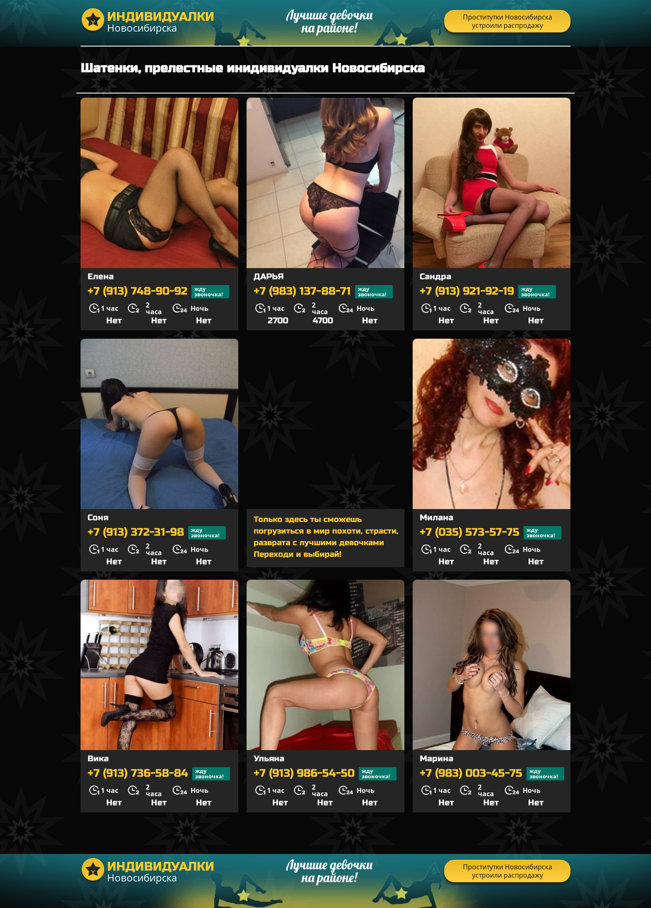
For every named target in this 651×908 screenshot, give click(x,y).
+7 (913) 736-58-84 (159, 773)
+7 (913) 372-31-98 (157, 532)
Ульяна (269, 758)
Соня (98, 517)
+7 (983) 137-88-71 (323, 291)
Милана (436, 517)
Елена (101, 276)
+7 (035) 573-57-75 (490, 532)
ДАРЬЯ (269, 276)
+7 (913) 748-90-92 (158, 291)
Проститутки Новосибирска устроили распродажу (507, 21)
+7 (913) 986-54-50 (325, 773)
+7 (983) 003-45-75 (492, 773)
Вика (98, 758)
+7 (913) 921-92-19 (488, 291)
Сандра (435, 276)
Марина (436, 758)
